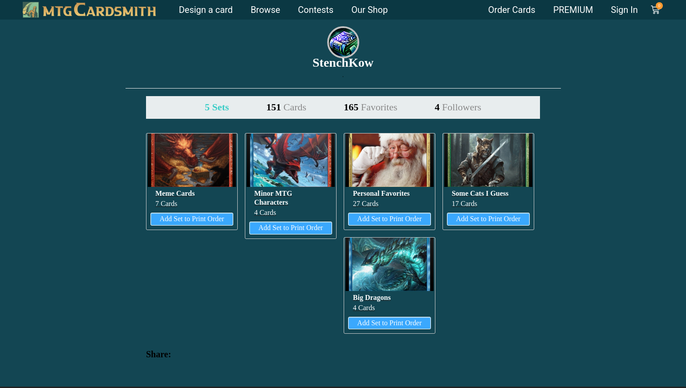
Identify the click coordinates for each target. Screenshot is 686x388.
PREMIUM (573, 9)
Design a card (206, 9)
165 (370, 107)
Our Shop (369, 9)
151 (286, 107)
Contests (315, 9)
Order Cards (512, 9)
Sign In (624, 9)
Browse (265, 9)
